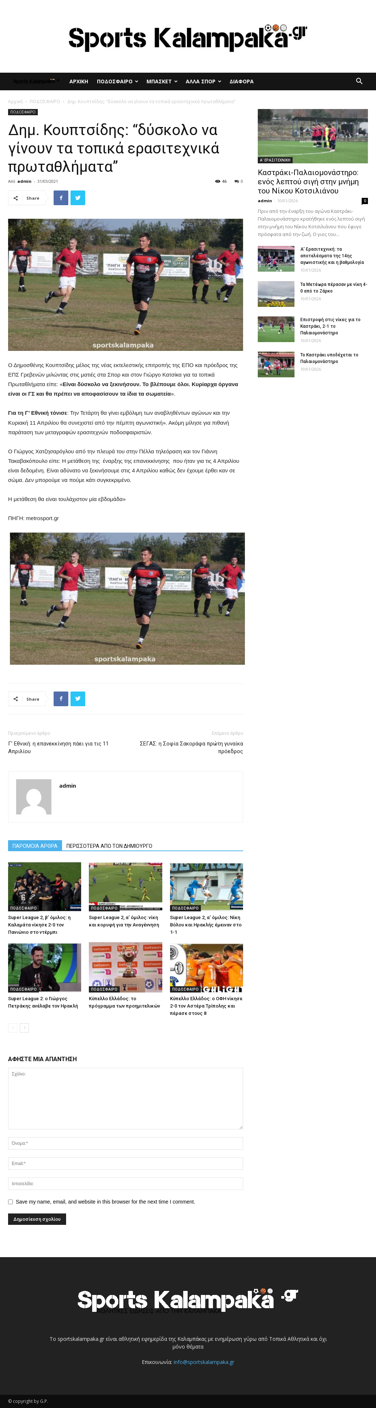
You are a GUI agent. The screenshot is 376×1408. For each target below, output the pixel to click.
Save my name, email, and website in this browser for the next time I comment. (105, 1202)
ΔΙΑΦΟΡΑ (241, 81)
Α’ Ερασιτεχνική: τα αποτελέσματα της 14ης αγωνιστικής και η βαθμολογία (332, 256)
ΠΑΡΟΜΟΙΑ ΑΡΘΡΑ (35, 846)
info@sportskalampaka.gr (204, 1361)
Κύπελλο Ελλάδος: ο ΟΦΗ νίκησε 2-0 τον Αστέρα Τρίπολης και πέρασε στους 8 (206, 1006)
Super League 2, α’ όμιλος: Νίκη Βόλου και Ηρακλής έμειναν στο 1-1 (206, 925)
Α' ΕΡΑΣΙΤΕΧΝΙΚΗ (275, 160)
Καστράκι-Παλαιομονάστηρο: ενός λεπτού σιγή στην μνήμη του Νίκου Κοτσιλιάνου (308, 181)
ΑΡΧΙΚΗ (78, 81)
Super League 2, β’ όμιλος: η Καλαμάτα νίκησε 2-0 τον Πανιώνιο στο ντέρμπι (39, 925)
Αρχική (15, 101)
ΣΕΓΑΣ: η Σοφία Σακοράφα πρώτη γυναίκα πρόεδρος (191, 747)
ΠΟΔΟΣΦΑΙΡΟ (117, 81)
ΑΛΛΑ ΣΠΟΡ (203, 81)
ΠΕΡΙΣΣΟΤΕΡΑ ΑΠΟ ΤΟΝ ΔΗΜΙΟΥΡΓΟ (109, 846)
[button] (359, 82)
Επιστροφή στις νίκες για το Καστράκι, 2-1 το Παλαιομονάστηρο (330, 326)
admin (24, 181)
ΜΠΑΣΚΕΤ (162, 81)
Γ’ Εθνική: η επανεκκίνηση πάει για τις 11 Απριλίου (58, 747)
